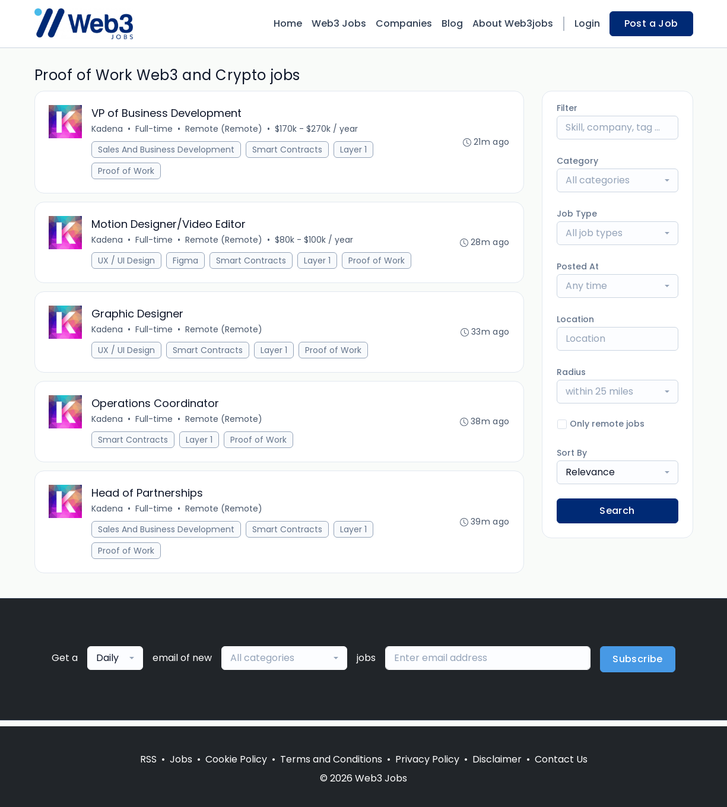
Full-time (154, 129)
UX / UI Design (127, 262)
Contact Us (561, 759)
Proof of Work (127, 171)
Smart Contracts (288, 150)
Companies (404, 23)
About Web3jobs (512, 23)
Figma (186, 262)
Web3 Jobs (339, 23)
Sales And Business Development (167, 150)
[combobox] (617, 180)
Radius (571, 372)
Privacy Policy (427, 759)
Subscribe (637, 665)
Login (587, 23)
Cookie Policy (236, 759)
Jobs (181, 759)
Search (616, 510)
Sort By (572, 453)
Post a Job (651, 23)
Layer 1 (354, 150)
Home (288, 23)
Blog (452, 23)
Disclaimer (497, 759)
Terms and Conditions (331, 759)
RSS (148, 759)
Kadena (107, 129)
